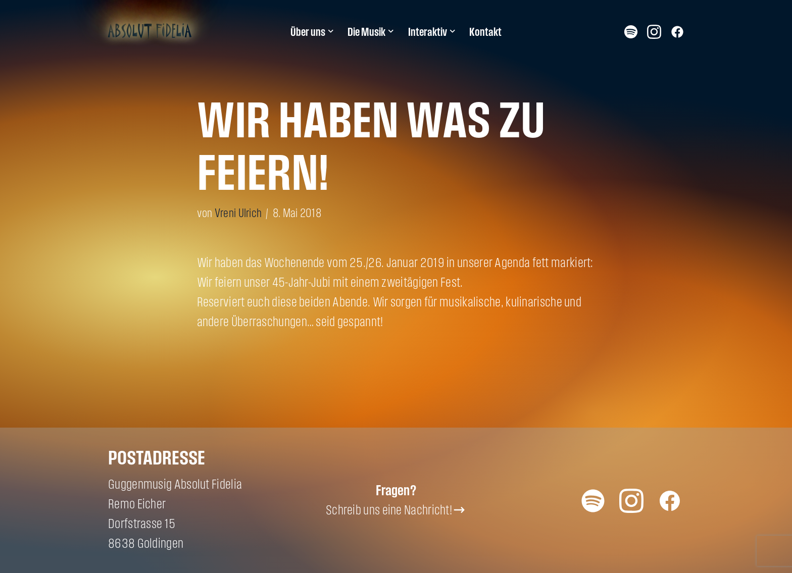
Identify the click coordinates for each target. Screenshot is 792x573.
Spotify (631, 31)
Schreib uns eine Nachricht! (389, 510)
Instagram (654, 31)
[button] (331, 31)
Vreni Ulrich (238, 212)
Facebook (677, 31)
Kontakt (485, 32)
